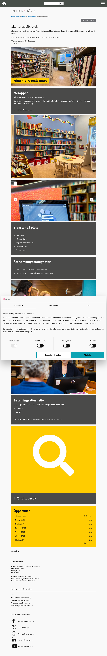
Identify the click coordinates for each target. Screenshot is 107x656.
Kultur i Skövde (15, 16)
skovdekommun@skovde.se (26, 581)
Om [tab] (88, 306)
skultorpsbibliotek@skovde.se (24, 41)
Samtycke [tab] (18, 306)
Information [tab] (53, 306)
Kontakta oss (87, 20)
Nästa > (86, 543)
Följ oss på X (22, 628)
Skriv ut (16, 551)
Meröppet (20, 250)
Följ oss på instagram (25, 634)
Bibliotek (23, 16)
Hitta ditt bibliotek (32, 16)
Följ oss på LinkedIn (24, 640)
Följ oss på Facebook (25, 621)
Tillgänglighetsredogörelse (19, 603)
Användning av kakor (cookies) (21, 606)
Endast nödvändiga (53, 355)
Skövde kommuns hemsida (20, 600)
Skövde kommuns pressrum (20, 598)
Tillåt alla (87, 355)
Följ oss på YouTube (24, 647)
